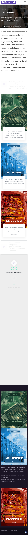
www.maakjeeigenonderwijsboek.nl (11, 479)
